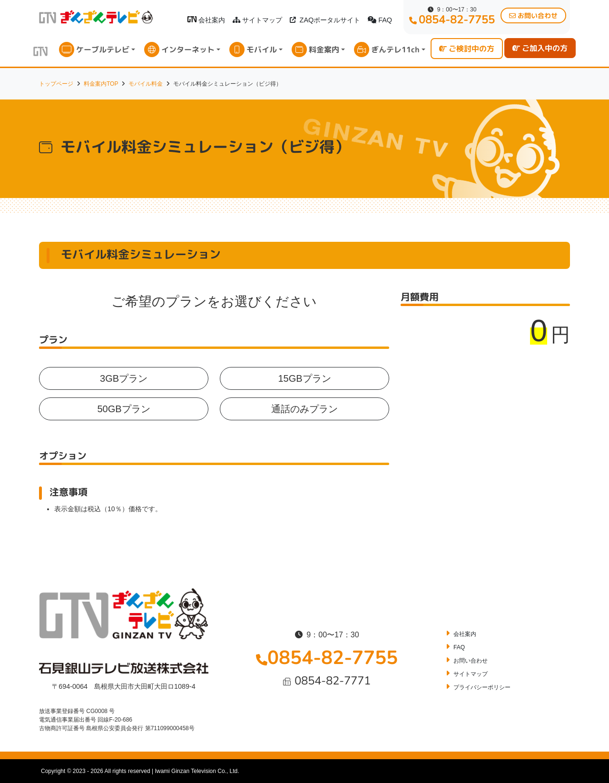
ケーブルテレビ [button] (102, 49)
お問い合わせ (470, 660)
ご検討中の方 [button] (466, 48)
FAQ (380, 20)
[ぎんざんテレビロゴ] (191, 19)
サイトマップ (257, 20)
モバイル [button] (261, 49)
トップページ (56, 83)
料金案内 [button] (324, 49)
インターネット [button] (188, 49)
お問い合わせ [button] (533, 15)
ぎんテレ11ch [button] (395, 49)
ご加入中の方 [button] (540, 48)
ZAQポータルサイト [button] (325, 20)
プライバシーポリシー (482, 687)
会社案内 (206, 20)
